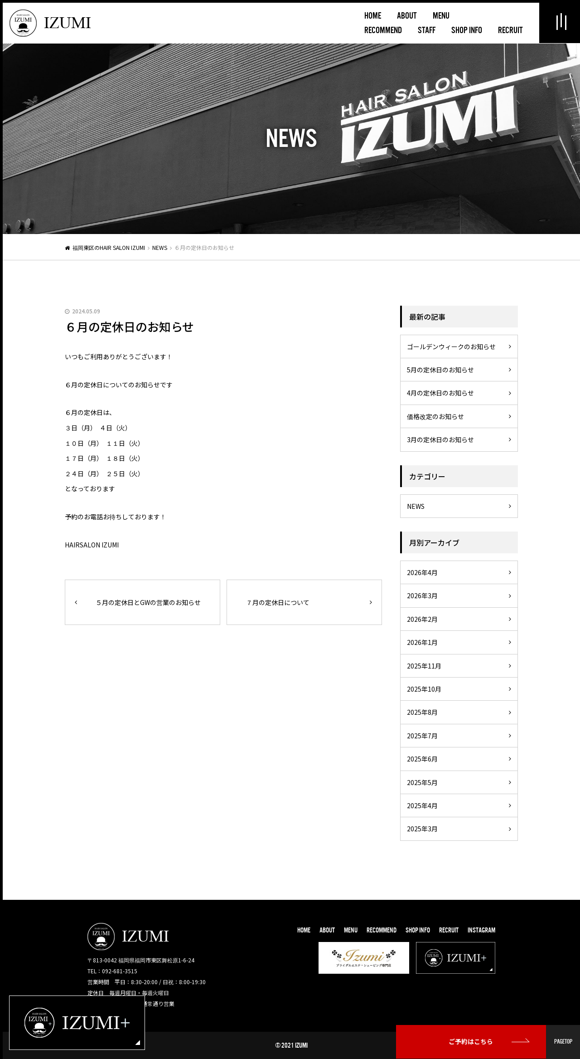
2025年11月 (424, 665)
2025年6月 (422, 758)
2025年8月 (422, 712)
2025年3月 (422, 828)
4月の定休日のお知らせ (440, 392)
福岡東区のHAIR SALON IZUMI (108, 247)
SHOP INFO (418, 930)
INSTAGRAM (481, 930)
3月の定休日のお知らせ (440, 439)
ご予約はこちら (471, 1041)
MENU (351, 930)
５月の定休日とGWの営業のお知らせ (148, 602)
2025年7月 (422, 735)
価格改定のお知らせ (435, 416)
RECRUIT (449, 930)
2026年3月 (422, 595)
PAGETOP (563, 1041)
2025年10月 (424, 688)
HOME (303, 930)
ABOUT (327, 930)
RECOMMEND (381, 930)
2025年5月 (422, 782)
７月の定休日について (277, 602)
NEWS (159, 247)
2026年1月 (422, 642)
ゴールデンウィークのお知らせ (451, 346)
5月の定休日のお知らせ (440, 369)
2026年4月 (422, 572)
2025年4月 (422, 805)
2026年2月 (422, 619)
